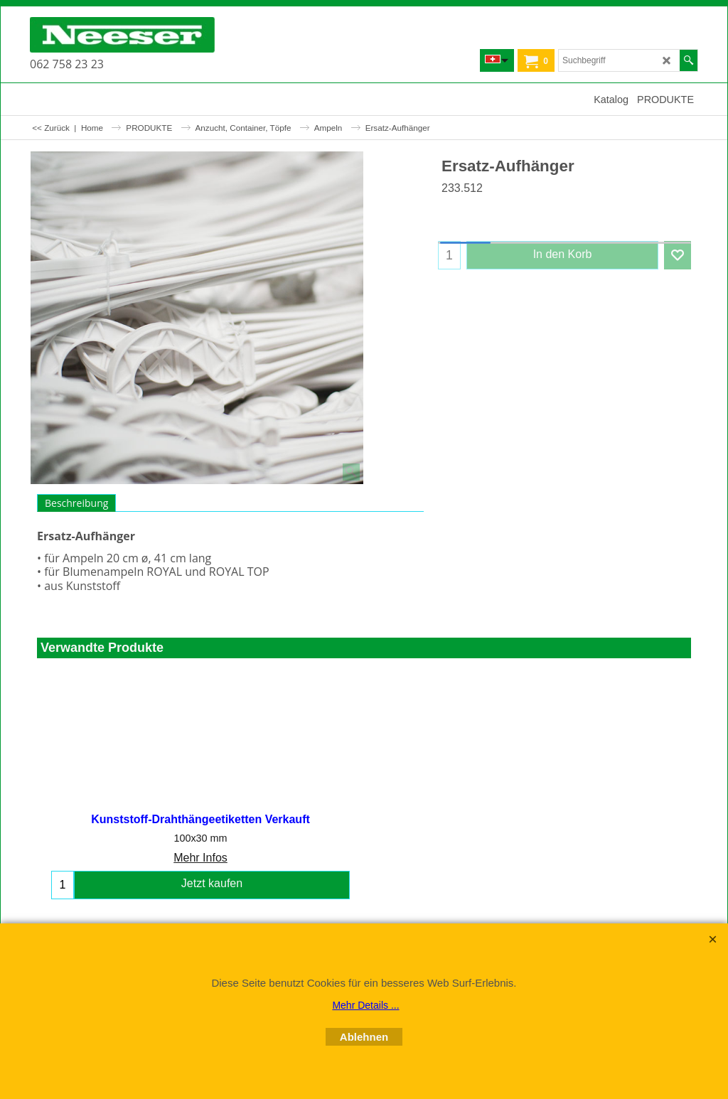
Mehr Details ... (365, 1005)
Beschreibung (76, 503)
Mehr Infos (200, 858)
